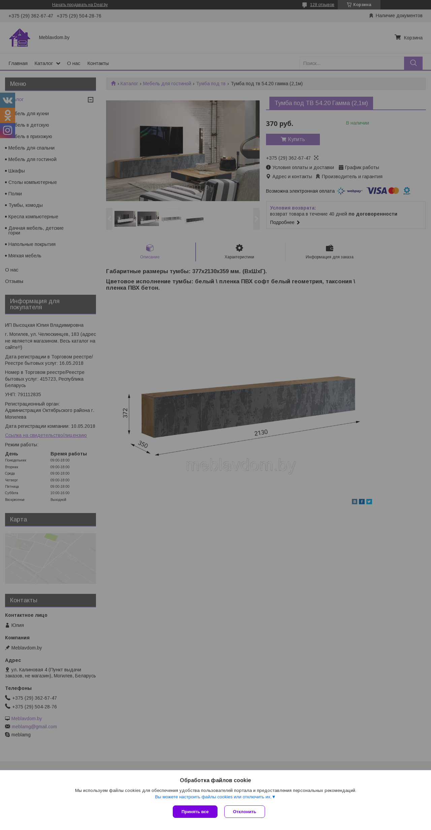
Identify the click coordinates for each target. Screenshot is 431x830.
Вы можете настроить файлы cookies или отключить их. (213, 796)
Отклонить (244, 811)
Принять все (195, 811)
